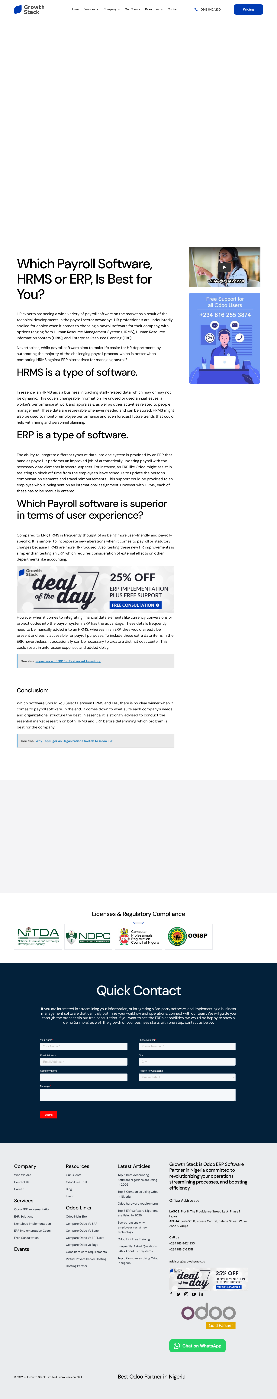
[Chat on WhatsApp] (197, 1342)
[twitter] (179, 1294)
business (71, 392)
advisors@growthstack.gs (187, 1261)
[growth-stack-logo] (29, 6)
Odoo (141, 466)
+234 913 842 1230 (182, 1243)
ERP (127, 337)
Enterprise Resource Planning (96, 337)
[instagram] (186, 1294)
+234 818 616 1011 (181, 1249)
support (123, 478)
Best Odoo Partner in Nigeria (151, 1376)
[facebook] (171, 1294)
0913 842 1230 (211, 9)
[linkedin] (201, 1294)
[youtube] (194, 1294)
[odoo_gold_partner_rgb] (208, 1298)
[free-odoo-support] (224, 294)
